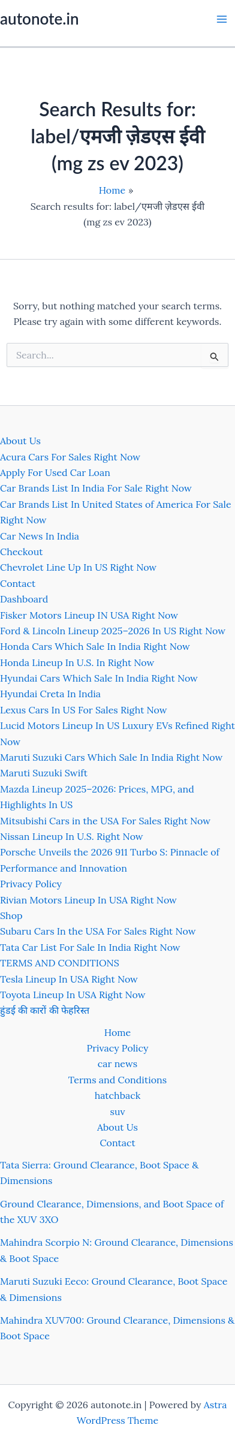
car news (117, 1064)
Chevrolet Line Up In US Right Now (78, 567)
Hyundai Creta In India (50, 694)
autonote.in (39, 18)
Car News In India (39, 536)
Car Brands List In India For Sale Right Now (96, 488)
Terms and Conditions (117, 1080)
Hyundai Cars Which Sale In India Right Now (99, 678)
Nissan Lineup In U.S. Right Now (71, 836)
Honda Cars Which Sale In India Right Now (95, 646)
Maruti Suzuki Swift (44, 773)
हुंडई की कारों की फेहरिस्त (44, 1010)
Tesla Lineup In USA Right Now (69, 979)
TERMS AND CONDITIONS (59, 963)
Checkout (21, 552)
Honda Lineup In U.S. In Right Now (77, 662)
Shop (11, 915)
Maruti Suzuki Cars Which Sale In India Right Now (111, 757)
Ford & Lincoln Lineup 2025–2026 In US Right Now (112, 631)
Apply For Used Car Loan (55, 472)
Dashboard (24, 599)
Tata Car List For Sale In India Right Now (90, 947)
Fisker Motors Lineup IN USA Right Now (89, 615)
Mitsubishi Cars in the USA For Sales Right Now (105, 821)
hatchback (118, 1095)
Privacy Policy (31, 884)
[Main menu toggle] (222, 19)
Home (117, 1032)
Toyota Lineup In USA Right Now (73, 995)
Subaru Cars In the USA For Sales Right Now (98, 931)
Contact (17, 583)
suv (117, 1111)
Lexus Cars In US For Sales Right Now (83, 710)
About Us (20, 441)
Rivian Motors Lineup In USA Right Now (88, 900)
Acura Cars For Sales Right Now (70, 457)
